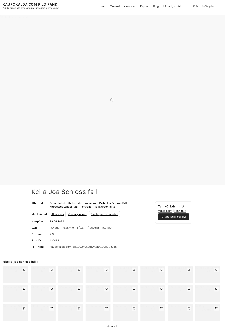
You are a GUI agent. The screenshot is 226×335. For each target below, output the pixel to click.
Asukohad (130, 6)
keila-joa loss (78, 214)
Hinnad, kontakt (173, 6)
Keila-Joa (90, 203)
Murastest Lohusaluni (64, 206)
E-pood (144, 6)
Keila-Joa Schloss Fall (113, 203)
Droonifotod (57, 203)
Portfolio (86, 206)
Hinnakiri (180, 210)
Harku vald (75, 203)
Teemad (115, 6)
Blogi (156, 6)
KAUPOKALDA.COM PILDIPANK (30, 4)
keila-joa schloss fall (105, 214)
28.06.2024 (57, 221)
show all (112, 326)
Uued (103, 6)
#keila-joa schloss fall (19, 262)
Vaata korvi (165, 210)
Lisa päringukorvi (173, 216)
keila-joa (58, 214)
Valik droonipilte (104, 206)
